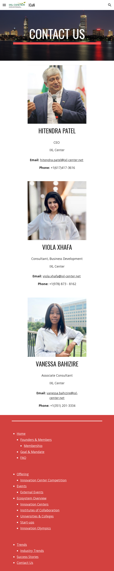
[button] (4, 5)
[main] (57, 35)
